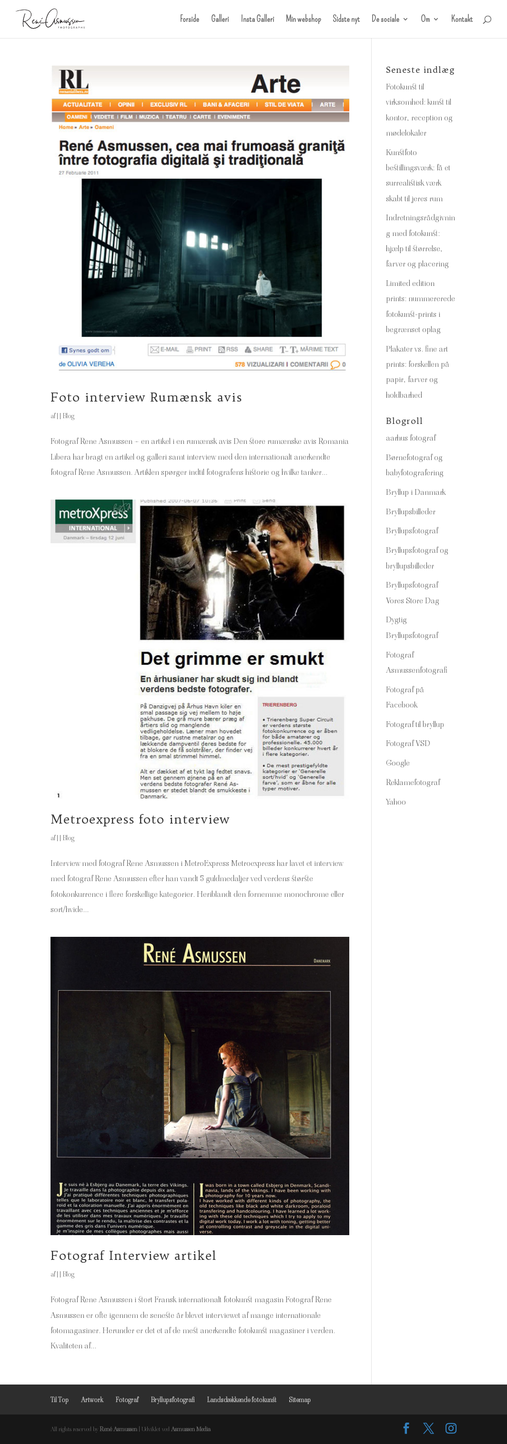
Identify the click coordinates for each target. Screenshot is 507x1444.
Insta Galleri (257, 20)
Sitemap (300, 1400)
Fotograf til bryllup (415, 724)
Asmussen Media (191, 1429)
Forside (189, 20)
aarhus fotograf (411, 437)
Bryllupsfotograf (412, 530)
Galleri (220, 20)
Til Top (60, 1400)
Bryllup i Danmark (416, 492)
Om (425, 20)
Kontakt (462, 20)
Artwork (92, 1400)
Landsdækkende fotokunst (241, 1400)
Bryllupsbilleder (411, 511)
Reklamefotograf (413, 782)
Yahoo (396, 801)
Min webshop (303, 20)
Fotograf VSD (408, 743)
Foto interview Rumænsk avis (146, 397)
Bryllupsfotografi (172, 1400)
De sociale (385, 20)
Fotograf (126, 1400)
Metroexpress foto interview (140, 819)
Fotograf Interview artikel (134, 1255)
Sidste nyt (346, 20)
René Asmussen (118, 1429)
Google (398, 762)
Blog (68, 416)
